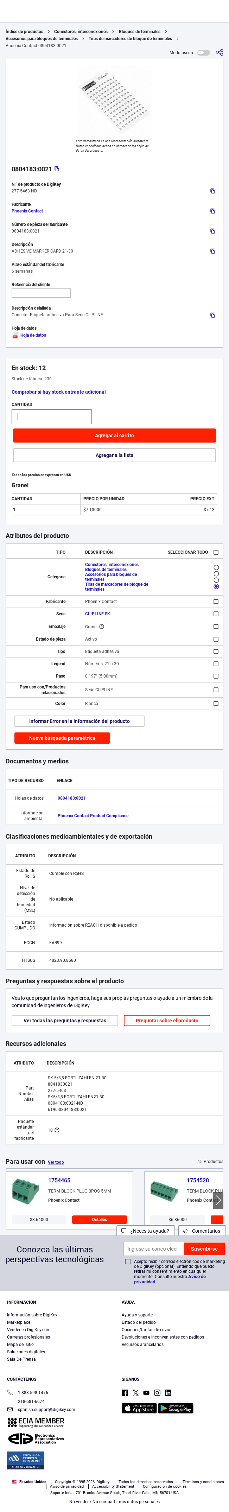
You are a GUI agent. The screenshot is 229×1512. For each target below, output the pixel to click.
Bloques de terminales (139, 31)
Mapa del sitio (20, 1344)
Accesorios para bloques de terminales (42, 38)
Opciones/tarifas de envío (146, 1329)
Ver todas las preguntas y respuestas (65, 1020)
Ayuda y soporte (137, 1315)
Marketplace (18, 1322)
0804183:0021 (72, 798)
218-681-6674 (26, 1401)
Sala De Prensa (21, 1359)
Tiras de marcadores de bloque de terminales (130, 38)
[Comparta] (219, 52)
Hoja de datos (29, 335)
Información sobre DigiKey (32, 1315)
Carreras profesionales (28, 1337)
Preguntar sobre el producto (167, 1020)
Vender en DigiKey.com (29, 1329)
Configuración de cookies (165, 1486)
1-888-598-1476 (27, 1393)
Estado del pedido (139, 1322)
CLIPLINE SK (97, 613)
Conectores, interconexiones (81, 31)
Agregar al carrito (114, 435)
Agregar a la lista (115, 455)
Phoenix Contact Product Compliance (93, 815)
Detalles (99, 1219)
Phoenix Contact (27, 211)
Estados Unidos (29, 1482)
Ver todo (56, 1162)
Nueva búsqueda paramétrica (62, 738)
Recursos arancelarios (143, 1344)
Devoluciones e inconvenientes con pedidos (163, 1337)
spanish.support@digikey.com (41, 1410)
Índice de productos (24, 31)
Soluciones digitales (26, 1351)
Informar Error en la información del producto (79, 721)
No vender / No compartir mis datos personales (114, 1501)
